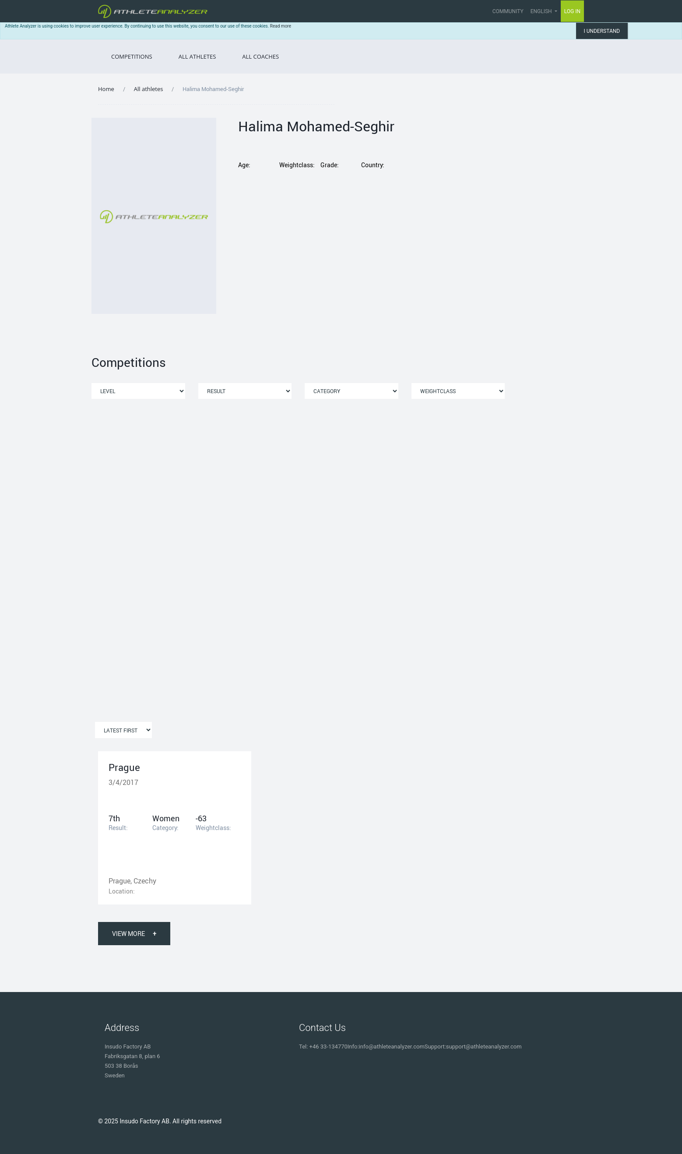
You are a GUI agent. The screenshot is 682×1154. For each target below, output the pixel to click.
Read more (280, 26)
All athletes (148, 89)
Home (106, 89)
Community (508, 11)
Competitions (131, 56)
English (542, 11)
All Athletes (197, 56)
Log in (572, 10)
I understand (602, 31)
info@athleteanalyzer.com (392, 1046)
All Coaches (260, 56)
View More (134, 933)
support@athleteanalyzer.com (484, 1046)
